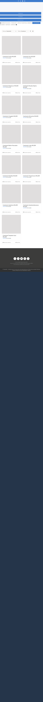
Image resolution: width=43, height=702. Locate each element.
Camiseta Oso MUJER (29, 56)
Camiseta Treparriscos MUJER (31, 176)
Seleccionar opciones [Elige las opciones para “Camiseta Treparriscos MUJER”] (27, 181)
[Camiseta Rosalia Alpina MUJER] (31, 74)
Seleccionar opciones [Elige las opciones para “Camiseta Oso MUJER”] (27, 62)
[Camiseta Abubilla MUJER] (11, 164)
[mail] (28, 258)
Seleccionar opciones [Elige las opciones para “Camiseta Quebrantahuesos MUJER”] (27, 212)
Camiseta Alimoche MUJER (30, 116)
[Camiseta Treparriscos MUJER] (31, 164)
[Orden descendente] (16, 31)
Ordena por (7, 31)
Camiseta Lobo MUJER (29, 145)
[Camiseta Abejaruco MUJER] (11, 74)
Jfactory (29, 270)
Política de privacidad (32, 269)
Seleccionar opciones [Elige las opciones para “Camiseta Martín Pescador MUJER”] (7, 152)
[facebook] (15, 258)
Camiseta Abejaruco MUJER (10, 86)
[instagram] (24, 258)
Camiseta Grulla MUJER (9, 56)
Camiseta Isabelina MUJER (10, 205)
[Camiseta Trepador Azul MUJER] (11, 224)
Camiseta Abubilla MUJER (10, 176)
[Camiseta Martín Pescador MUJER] (11, 134)
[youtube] (21, 258)
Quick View (18, 62)
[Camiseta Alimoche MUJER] (31, 105)
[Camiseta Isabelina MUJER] (11, 194)
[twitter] (18, 258)
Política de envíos (19, 270)
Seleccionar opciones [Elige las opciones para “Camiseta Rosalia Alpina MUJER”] (27, 92)
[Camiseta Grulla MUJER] (11, 45)
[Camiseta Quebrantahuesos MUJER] (31, 194)
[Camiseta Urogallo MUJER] (11, 105)
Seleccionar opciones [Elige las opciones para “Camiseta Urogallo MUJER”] (7, 122)
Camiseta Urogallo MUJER (10, 116)
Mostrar (22, 31)
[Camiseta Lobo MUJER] (31, 134)
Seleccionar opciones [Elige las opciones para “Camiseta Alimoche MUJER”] (27, 122)
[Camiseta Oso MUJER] (31, 45)
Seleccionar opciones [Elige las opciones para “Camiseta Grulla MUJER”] (7, 62)
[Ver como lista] (33, 31)
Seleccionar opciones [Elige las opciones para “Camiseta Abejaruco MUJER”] (7, 92)
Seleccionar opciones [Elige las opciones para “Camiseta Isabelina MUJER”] (7, 212)
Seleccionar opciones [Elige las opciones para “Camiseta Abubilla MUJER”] (7, 181)
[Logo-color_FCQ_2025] (21, 3)
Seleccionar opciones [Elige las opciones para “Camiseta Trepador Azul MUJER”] (7, 242)
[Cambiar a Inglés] (19, 25)
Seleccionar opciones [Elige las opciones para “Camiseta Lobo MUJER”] (27, 152)
